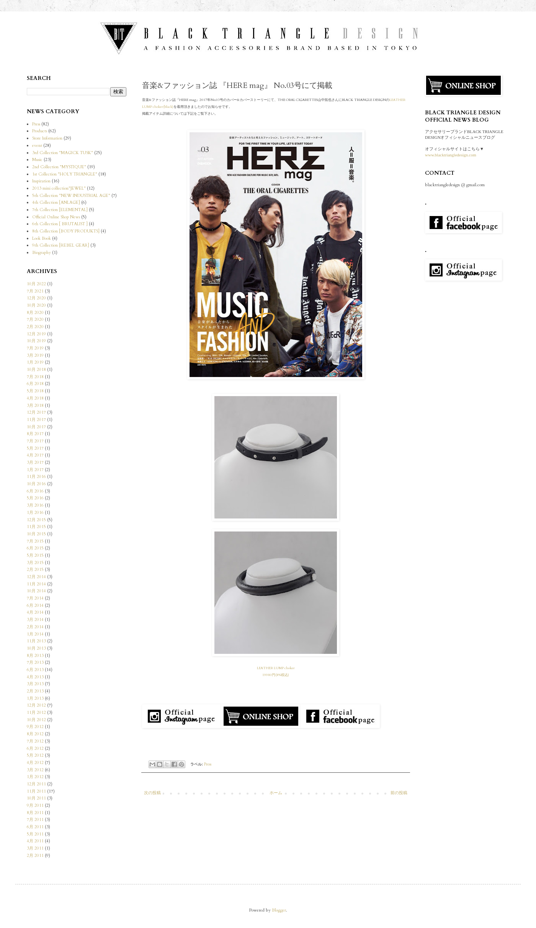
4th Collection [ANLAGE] (56, 202)
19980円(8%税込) (275, 675)
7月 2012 (35, 741)
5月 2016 (35, 498)
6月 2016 (35, 491)
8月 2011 (35, 813)
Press (207, 764)
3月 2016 (35, 505)
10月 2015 (36, 534)
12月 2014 (36, 577)
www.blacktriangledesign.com (450, 155)
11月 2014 (36, 584)
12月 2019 (36, 334)
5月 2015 (35, 555)
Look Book (41, 238)
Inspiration (41, 181)
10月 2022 (36, 284)
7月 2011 (35, 819)
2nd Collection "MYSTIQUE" (59, 167)
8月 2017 (35, 434)
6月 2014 (35, 605)
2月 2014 (35, 627)
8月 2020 (35, 312)
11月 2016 (36, 476)
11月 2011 (36, 791)
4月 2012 (35, 762)
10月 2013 (36, 648)
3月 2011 (35, 848)
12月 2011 (36, 784)
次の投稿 (152, 793)
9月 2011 (35, 805)
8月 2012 (35, 734)
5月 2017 (35, 448)
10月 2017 (36, 427)
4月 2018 (35, 398)
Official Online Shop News (56, 217)
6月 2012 (35, 748)
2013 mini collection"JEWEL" (59, 188)
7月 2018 (35, 377)
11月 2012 (36, 712)
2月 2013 (35, 691)
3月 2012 (35, 770)
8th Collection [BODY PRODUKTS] (66, 231)
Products (39, 131)
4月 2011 (35, 841)
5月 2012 (35, 755)
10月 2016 (36, 484)
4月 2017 (35, 455)
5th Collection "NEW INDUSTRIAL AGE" (71, 195)
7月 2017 (35, 441)
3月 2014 (35, 619)
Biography (41, 252)
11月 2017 (36, 420)
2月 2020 (35, 327)
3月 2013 (35, 684)
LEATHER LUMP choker (276, 668)
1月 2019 (35, 362)
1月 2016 (35, 512)
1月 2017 (35, 470)
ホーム (276, 793)
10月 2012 (36, 720)
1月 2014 (35, 634)
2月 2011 (35, 855)
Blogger (279, 910)
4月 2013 (35, 677)
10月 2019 (36, 341)
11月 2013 (36, 641)
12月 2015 (36, 520)
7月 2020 (35, 319)
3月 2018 (35, 405)
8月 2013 (35, 655)
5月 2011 (35, 834)
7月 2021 (35, 291)
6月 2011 (35, 827)
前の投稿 (399, 793)
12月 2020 (36, 298)
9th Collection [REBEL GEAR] (60, 245)
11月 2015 (36, 527)
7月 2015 (35, 541)
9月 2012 (35, 727)
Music (37, 160)
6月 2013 (35, 670)
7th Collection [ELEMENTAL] (60, 210)
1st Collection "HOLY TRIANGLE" (64, 174)
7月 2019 (35, 348)
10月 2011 (36, 798)
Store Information (47, 138)
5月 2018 (35, 391)
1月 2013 (35, 698)
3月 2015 (35, 563)
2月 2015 (35, 569)
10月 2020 (36, 305)
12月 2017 (36, 412)
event (37, 145)
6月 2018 (35, 384)
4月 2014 (35, 612)
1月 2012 (35, 777)
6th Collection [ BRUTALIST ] (60, 224)
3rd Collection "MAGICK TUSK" (62, 153)
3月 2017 (35, 462)
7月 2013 (35, 662)
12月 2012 (36, 705)
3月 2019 (35, 355)
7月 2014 (35, 598)
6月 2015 (35, 548)
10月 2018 (36, 369)
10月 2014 (36, 591)
